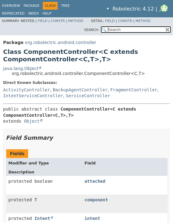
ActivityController (26, 89)
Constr (58, 21)
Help (47, 13)
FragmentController (134, 89)
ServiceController (88, 95)
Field (42, 21)
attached (94, 181)
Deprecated (13, 13)
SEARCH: (91, 30)
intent (92, 218)
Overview (11, 6)
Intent (42, 218)
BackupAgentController (80, 89)
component (96, 199)
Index (33, 13)
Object (32, 121)
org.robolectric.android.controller (60, 42)
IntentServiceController (33, 95)
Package (32, 6)
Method (75, 21)
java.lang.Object (20, 68)
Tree (65, 6)
